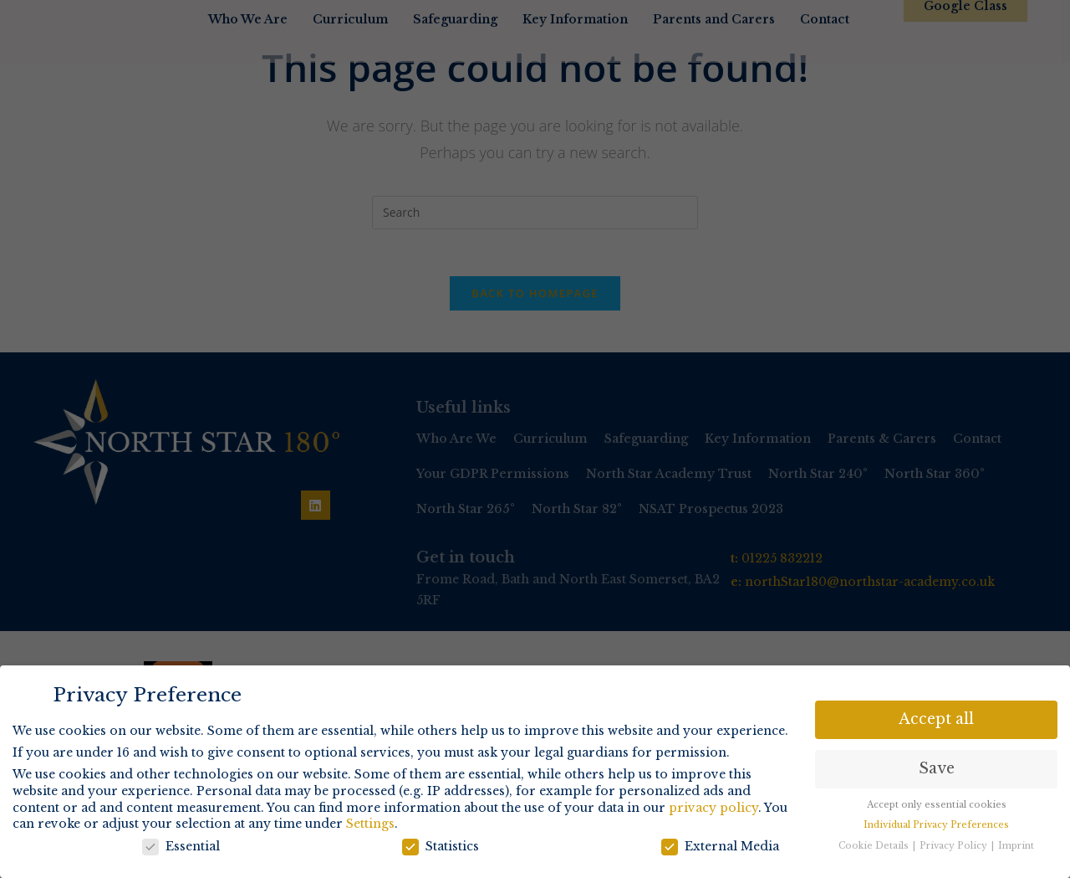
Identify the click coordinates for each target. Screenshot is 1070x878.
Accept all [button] (936, 718)
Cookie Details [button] (874, 844)
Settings (370, 822)
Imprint (1016, 844)
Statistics (440, 845)
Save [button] (937, 767)
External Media (720, 845)
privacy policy (713, 806)
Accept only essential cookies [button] (936, 803)
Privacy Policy (955, 844)
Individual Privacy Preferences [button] (936, 824)
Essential (181, 845)
